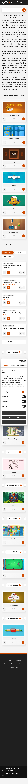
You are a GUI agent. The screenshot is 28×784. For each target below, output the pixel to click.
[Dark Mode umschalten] (21, 2)
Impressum (9, 660)
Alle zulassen (14, 413)
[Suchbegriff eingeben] (14, 10)
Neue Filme (7, 252)
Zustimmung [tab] (5, 365)
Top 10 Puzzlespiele (12, 452)
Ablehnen (14, 422)
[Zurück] (3, 352)
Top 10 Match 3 (12, 518)
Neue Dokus (7, 256)
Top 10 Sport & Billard (13, 552)
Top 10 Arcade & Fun (13, 618)
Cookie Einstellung (9, 664)
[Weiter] (25, 352)
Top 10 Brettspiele (13, 352)
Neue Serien (20, 252)
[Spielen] (23, 118)
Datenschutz (17, 660)
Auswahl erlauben (14, 417)
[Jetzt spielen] (23, 442)
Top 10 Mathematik (12, 585)
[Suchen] (24, 10)
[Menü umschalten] (25, 2)
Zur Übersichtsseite (14, 342)
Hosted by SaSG (13, 667)
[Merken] (20, 272)
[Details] (23, 272)
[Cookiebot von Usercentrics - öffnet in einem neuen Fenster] (19, 361)
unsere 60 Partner (12, 375)
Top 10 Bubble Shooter (12, 485)
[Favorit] (4, 118)
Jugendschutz (19, 664)
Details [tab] (13, 365)
